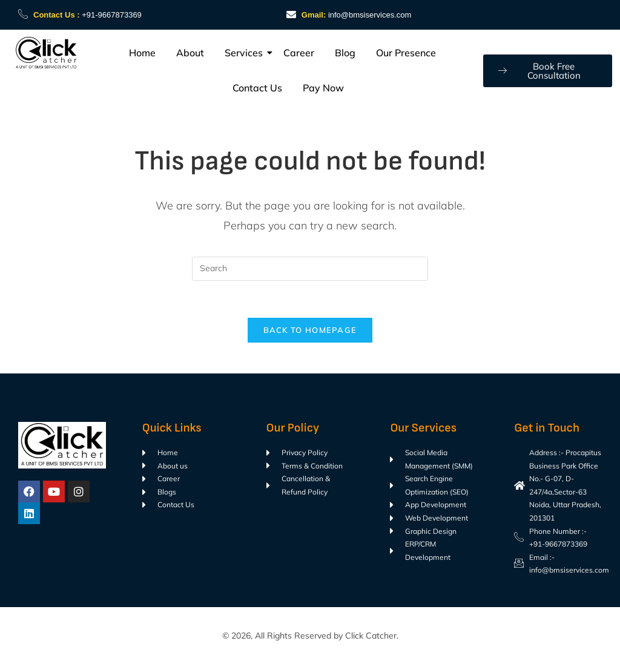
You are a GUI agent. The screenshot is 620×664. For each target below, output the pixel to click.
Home (142, 53)
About (190, 53)
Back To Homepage (310, 330)
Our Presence (406, 53)
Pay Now (323, 88)
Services (246, 53)
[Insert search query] (310, 269)
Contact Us (257, 88)
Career (298, 53)
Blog (345, 53)
